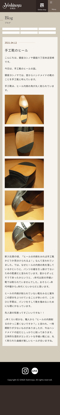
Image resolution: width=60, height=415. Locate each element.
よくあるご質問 (45, 379)
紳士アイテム (47, 34)
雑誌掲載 (29, 40)
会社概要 (11, 379)
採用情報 (26, 379)
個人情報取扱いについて (39, 385)
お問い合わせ (15, 385)
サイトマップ (30, 391)
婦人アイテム (11, 40)
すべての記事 (11, 34)
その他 (47, 40)
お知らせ (29, 34)
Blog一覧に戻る (29, 362)
